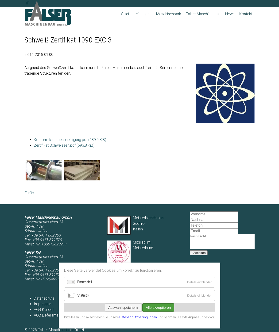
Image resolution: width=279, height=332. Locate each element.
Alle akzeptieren (158, 307)
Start (125, 14)
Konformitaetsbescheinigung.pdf (70, 139)
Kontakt (245, 14)
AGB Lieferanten (47, 315)
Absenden (199, 255)
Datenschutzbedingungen (138, 317)
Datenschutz (44, 298)
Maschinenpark (168, 14)
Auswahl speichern (123, 307)
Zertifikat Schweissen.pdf (64, 145)
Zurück (30, 193)
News (230, 14)
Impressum (43, 304)
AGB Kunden (44, 309)
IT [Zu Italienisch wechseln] (27, 3)
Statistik (83, 296)
